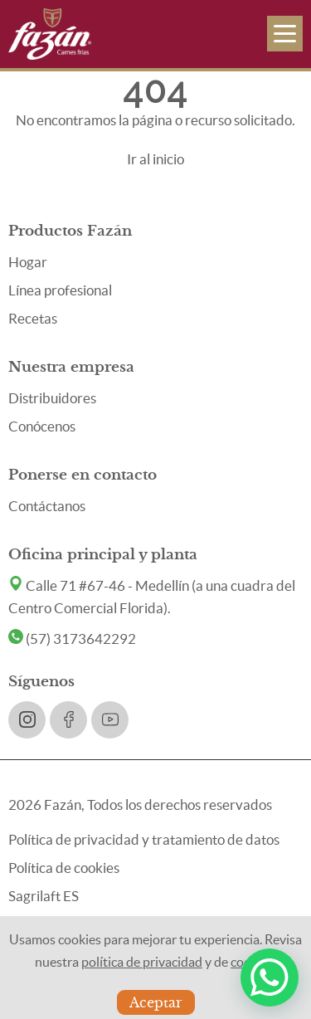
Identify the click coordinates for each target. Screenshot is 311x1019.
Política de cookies (63, 867)
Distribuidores (52, 398)
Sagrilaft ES (43, 896)
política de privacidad (141, 961)
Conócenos (41, 426)
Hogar (27, 262)
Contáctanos (46, 506)
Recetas (32, 318)
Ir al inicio (155, 159)
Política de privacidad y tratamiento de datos (143, 839)
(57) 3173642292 (72, 638)
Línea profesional (60, 290)
